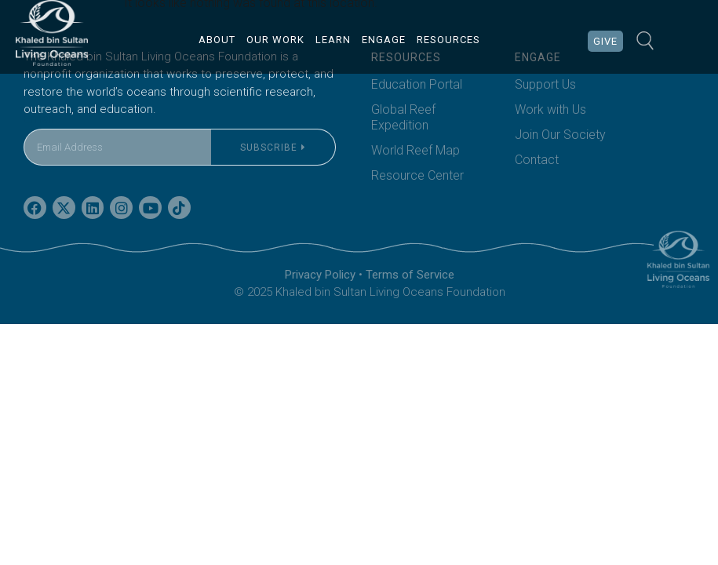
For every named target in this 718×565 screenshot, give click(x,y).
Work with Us (550, 109)
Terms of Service (410, 275)
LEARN (333, 40)
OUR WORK (275, 40)
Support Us (545, 84)
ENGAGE (384, 40)
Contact (537, 159)
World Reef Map (415, 150)
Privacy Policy (320, 275)
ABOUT (217, 40)
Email (38, 118)
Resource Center (417, 175)
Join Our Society (560, 134)
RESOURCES (448, 40)
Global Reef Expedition (403, 117)
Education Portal (416, 84)
